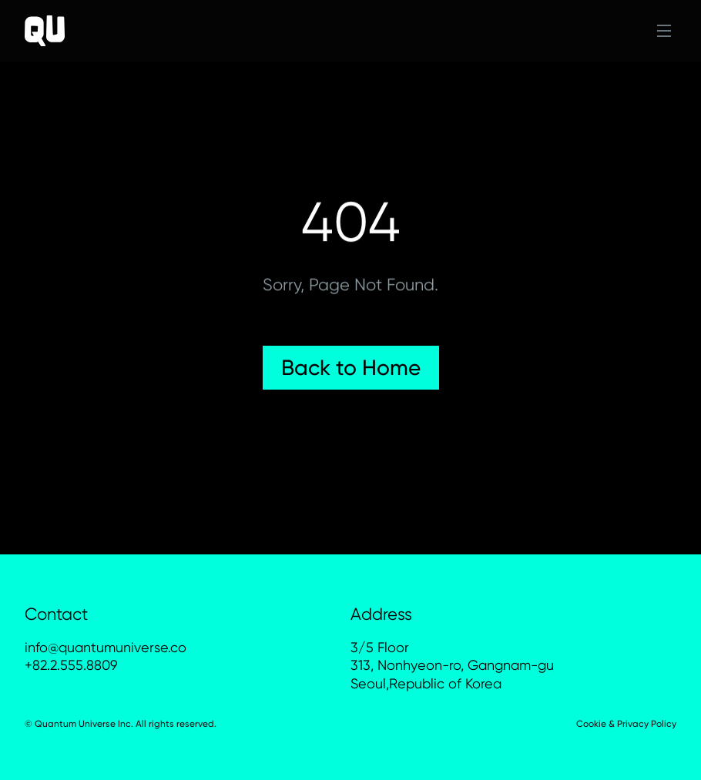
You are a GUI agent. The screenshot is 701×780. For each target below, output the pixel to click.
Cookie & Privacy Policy (626, 723)
